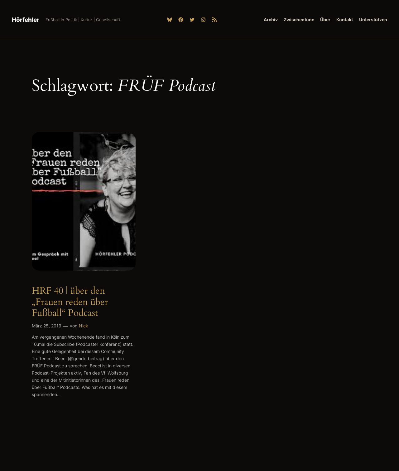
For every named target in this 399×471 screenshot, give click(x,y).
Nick (83, 325)
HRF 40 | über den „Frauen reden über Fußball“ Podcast (70, 302)
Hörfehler (25, 19)
